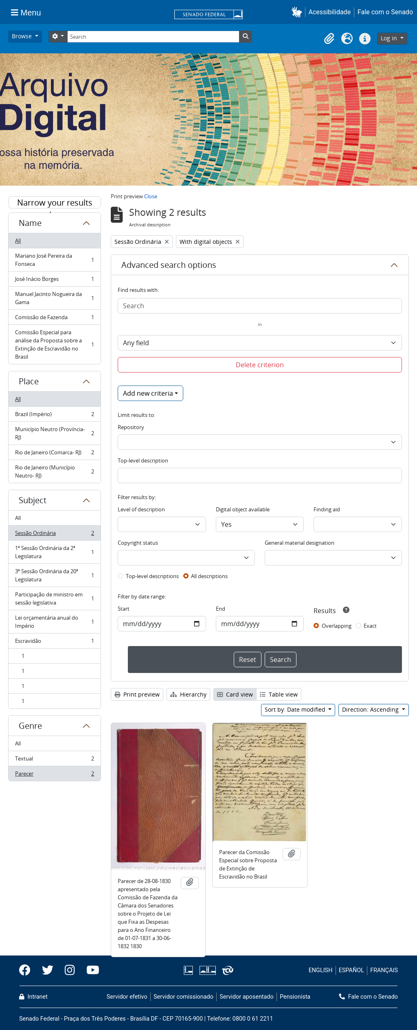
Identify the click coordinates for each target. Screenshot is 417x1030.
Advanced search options (168, 264)
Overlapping (336, 625)
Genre (30, 725)
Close (150, 196)
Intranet (33, 996)
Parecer (54, 775)
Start (123, 608)
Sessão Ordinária (54, 535)
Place (29, 381)
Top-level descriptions (152, 576)
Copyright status (138, 542)
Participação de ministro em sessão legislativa (54, 598)
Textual (54, 760)
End (220, 608)
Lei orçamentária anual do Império (54, 621)
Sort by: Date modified (296, 709)
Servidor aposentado (246, 996)
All (18, 240)
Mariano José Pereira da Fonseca (54, 259)
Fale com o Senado (385, 12)
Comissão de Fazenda (54, 319)
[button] (298, 12)
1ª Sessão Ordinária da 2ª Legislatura (54, 552)
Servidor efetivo (127, 996)
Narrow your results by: (54, 202)
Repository (131, 427)
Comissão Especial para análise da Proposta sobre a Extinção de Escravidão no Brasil (54, 344)
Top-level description (143, 460)
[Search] (153, 37)
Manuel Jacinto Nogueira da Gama (54, 298)
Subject (32, 500)
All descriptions (209, 576)
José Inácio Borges (54, 281)
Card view (235, 694)
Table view (279, 694)
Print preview (137, 694)
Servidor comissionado (183, 996)
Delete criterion (260, 364)
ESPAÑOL (351, 970)
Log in (390, 38)
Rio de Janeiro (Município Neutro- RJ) (54, 471)
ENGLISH (321, 970)
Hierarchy (188, 694)
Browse (22, 36)
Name (30, 222)
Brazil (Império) (54, 416)
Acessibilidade (330, 12)
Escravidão (54, 643)
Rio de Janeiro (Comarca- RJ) (54, 454)
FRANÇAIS (384, 970)
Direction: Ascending (371, 709)
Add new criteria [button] (148, 393)
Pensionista (295, 996)
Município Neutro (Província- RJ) (54, 433)
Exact (370, 625)
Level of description (141, 509)
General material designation (299, 542)
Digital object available (243, 509)
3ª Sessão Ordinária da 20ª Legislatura (54, 575)
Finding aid (327, 509)
